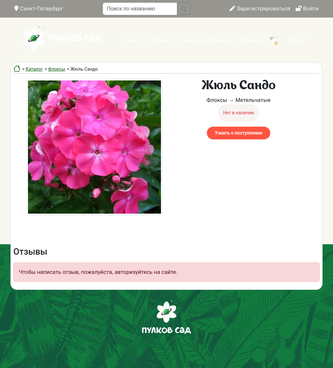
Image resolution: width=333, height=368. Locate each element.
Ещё (294, 40)
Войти (307, 8)
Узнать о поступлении (238, 132)
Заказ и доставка (204, 40)
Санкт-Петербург (38, 8)
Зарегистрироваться (260, 8)
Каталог (159, 40)
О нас (130, 40)
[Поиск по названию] (140, 9)
